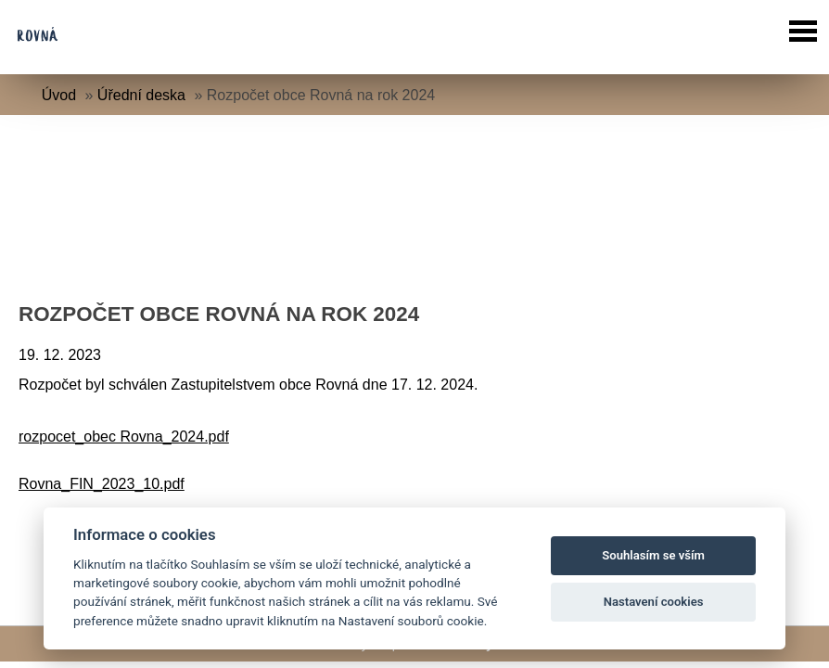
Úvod (59, 95)
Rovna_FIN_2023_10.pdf (102, 484)
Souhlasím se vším (653, 555)
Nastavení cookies (654, 602)
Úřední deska (141, 95)
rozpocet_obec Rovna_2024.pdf (124, 436)
